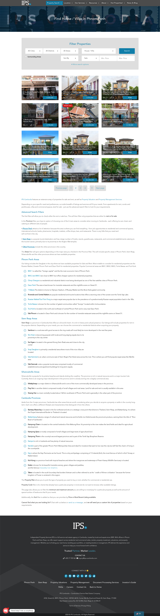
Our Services (81, 3)
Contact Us (81, 587)
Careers (70, 587)
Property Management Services (110, 199)
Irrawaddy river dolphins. (49, 468)
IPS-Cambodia (27, 199)
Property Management (80, 582)
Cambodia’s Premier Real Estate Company (85, 593)
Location (68, 3)
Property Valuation (88, 199)
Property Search (54, 3)
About (105, 3)
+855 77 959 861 (70, 558)
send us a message (75, 502)
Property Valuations (59, 582)
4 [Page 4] (85, 188)
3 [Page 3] (80, 188)
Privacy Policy (86, 606)
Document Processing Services (106, 582)
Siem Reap (43, 540)
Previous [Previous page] (61, 188)
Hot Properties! (118, 3)
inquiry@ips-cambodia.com (87, 558)
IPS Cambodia (64, 593)
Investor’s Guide (129, 582)
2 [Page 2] (75, 188)
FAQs (60, 587)
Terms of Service (74, 606)
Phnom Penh (29, 582)
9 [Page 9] (91, 188)
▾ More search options (80, 64)
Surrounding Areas (33, 57)
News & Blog (132, 3)
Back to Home (96, 587)
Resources (94, 3)
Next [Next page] (100, 188)
